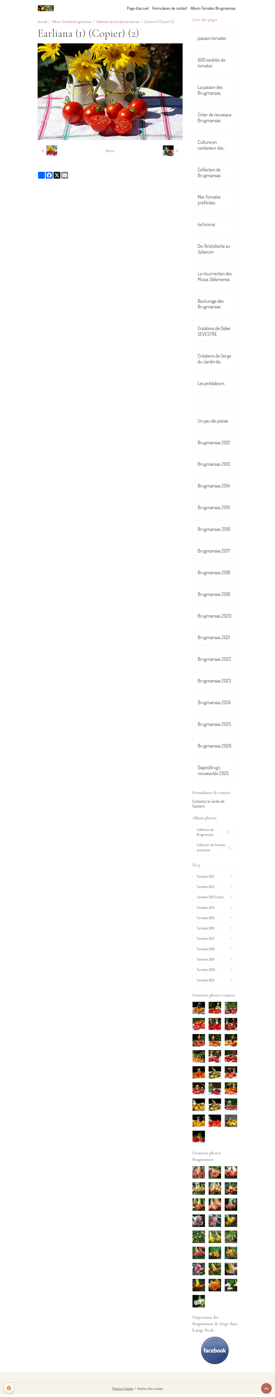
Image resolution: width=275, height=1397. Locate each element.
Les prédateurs (211, 383)
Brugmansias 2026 (214, 746)
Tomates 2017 (215, 940)
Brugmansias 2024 (214, 702)
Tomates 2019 (215, 961)
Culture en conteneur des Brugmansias (210, 145)
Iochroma (206, 224)
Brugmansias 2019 (214, 594)
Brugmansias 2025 (214, 724)
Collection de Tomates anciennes (117, 22)
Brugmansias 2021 (214, 637)
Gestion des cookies (150, 1391)
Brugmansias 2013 (214, 464)
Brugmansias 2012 (214, 442)
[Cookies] (9, 1388)
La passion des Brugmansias (210, 90)
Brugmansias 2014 (214, 486)
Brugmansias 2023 (214, 681)
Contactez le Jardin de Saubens (208, 803)
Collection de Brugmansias (209, 172)
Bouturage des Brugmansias (211, 304)
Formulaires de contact (169, 8)
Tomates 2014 (215, 908)
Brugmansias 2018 (214, 572)
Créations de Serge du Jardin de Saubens (214, 358)
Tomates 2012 (215, 877)
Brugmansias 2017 (214, 551)
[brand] (47, 8)
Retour (110, 151)
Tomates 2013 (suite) (215, 898)
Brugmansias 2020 (214, 616)
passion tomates (212, 38)
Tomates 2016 (215, 930)
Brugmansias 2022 (214, 659)
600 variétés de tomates (211, 63)
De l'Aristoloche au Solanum (214, 249)
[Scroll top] (266, 1388)
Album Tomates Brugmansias (213, 8)
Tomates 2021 (215, 982)
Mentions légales (122, 1391)
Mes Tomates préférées (209, 200)
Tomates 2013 (215, 887)
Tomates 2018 (215, 951)
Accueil (42, 22)
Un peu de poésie (213, 421)
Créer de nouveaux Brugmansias (214, 117)
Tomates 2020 (215, 972)
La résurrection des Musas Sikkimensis (215, 276)
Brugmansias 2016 (214, 529)
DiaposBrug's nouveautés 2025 (213, 770)
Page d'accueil (138, 8)
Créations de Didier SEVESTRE (214, 331)
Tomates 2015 (215, 919)
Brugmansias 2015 (214, 507)
